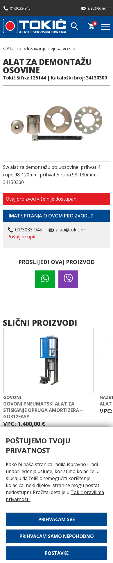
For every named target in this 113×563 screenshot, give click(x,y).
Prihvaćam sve (56, 519)
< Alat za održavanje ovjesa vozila (39, 48)
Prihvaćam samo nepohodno (56, 536)
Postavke (57, 553)
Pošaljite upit (21, 236)
